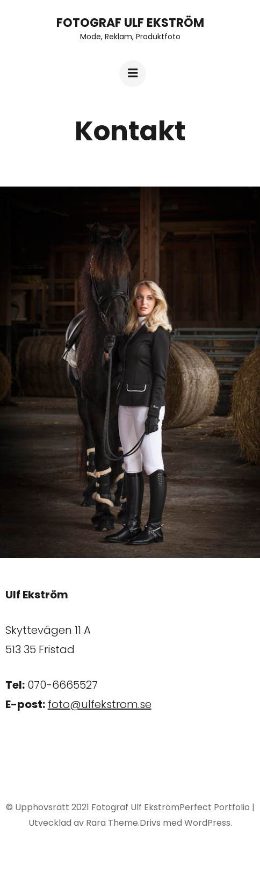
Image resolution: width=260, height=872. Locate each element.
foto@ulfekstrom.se (99, 704)
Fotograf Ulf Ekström (130, 23)
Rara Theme (112, 823)
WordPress (207, 823)
